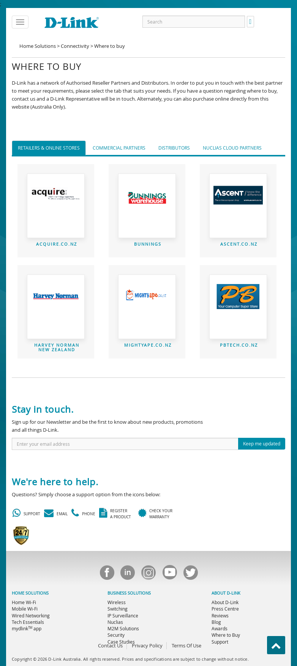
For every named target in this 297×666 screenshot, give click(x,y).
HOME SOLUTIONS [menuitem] (30, 593)
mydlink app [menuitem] (26, 628)
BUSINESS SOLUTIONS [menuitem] (129, 593)
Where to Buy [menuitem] (226, 635)
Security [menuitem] (116, 635)
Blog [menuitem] (216, 622)
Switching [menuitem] (117, 609)
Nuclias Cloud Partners (232, 148)
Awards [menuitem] (219, 628)
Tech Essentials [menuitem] (28, 622)
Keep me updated (261, 443)
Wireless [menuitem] (116, 602)
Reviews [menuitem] (220, 615)
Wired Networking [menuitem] (31, 615)
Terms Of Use (186, 645)
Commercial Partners (119, 148)
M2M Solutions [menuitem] (123, 628)
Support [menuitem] (220, 642)
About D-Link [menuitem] (225, 602)
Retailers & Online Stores (49, 148)
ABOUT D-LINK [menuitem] (226, 593)
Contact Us (110, 645)
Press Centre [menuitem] (225, 609)
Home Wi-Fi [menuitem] (24, 602)
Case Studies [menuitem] (121, 642)
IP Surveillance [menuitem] (122, 615)
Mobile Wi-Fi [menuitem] (25, 609)
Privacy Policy (147, 645)
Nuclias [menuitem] (115, 622)
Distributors (174, 148)
